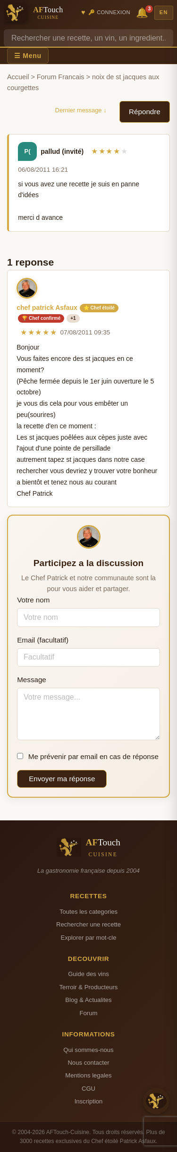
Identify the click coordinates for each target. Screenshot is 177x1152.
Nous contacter (88, 1062)
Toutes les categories (88, 911)
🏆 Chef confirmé (41, 318)
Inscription (89, 1101)
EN (164, 12)
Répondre (144, 112)
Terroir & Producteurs (88, 987)
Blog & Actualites (88, 999)
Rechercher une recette (88, 924)
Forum (89, 1013)
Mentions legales (88, 1075)
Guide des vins (88, 973)
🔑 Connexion (109, 12)
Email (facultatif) (42, 640)
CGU (88, 1088)
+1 (73, 318)
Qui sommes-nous (88, 1049)
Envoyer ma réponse (62, 779)
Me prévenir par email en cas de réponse (88, 756)
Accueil (18, 77)
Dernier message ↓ (81, 110)
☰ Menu (28, 55)
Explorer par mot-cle (88, 937)
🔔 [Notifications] (143, 12)
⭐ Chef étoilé (99, 307)
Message (31, 680)
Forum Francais (60, 77)
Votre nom (33, 600)
